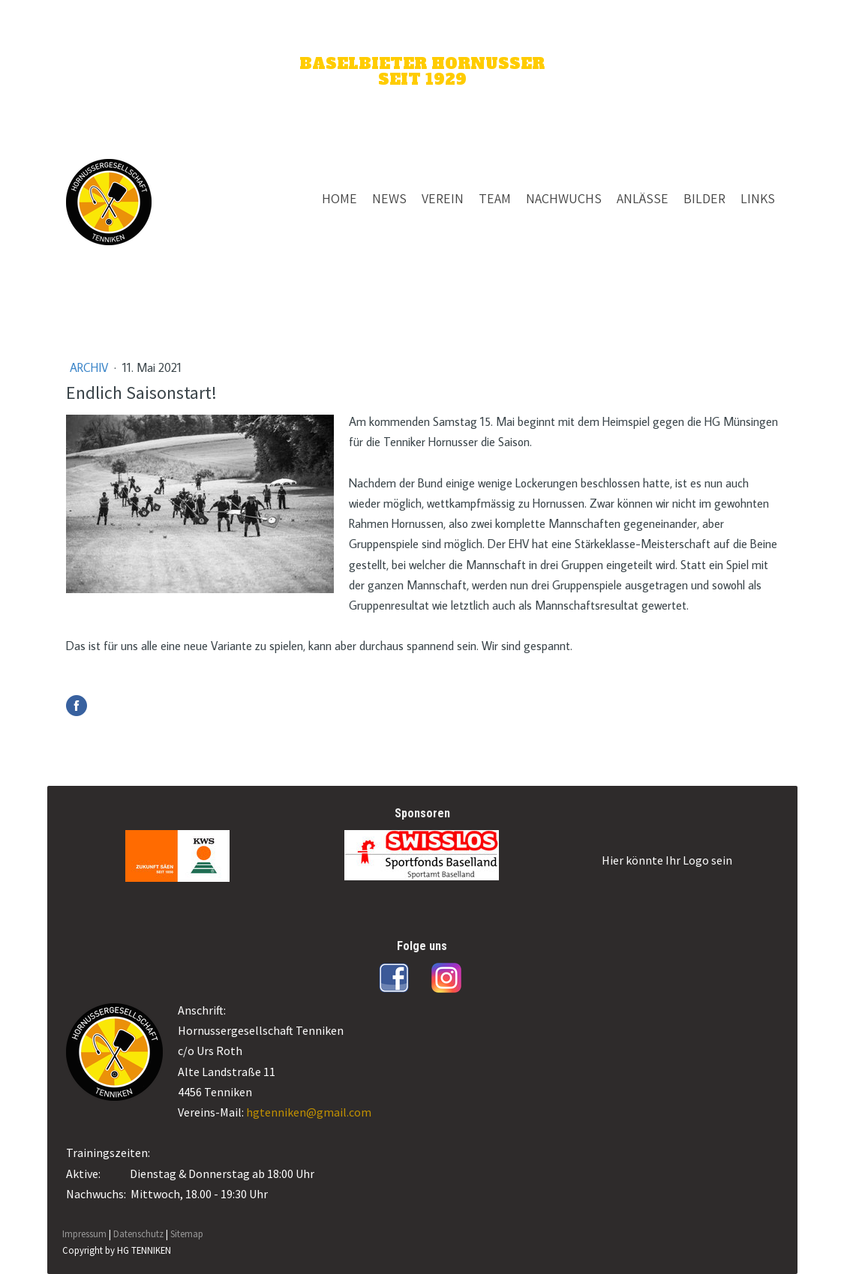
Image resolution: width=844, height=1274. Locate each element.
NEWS (389, 198)
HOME (339, 198)
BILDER (704, 198)
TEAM (495, 198)
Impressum (84, 1234)
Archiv (90, 367)
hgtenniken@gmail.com (308, 1112)
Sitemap (186, 1234)
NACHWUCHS (564, 198)
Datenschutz (138, 1234)
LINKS (757, 198)
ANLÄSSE (642, 198)
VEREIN (443, 198)
